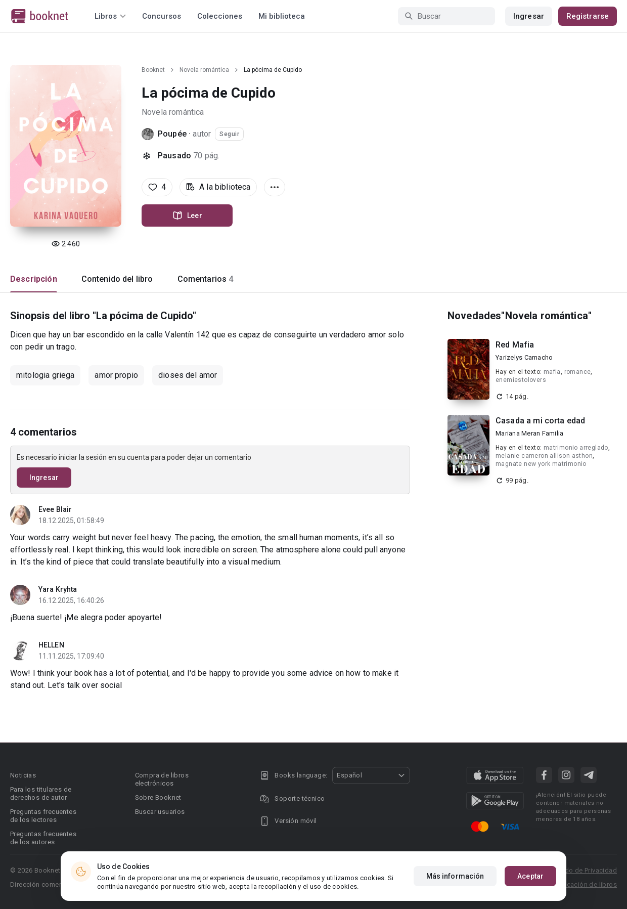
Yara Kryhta (57, 589)
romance (577, 371)
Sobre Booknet (158, 797)
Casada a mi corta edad (540, 420)
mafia (552, 371)
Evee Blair (55, 509)
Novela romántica (204, 69)
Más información (455, 876)
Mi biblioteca (281, 16)
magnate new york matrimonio (541, 463)
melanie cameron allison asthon (544, 455)
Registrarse (587, 16)
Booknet (153, 69)
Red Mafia (515, 345)
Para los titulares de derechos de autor (40, 793)
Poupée (172, 134)
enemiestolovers (521, 379)
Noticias (23, 775)
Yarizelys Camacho (524, 357)
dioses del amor (187, 375)
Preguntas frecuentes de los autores (43, 838)
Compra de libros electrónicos (162, 779)
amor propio (116, 375)
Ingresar (528, 16)
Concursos (161, 16)
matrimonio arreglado (576, 447)
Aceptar (530, 876)
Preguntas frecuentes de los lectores (43, 816)
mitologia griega (45, 375)
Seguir (229, 134)
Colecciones (219, 16)
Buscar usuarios (160, 811)
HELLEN (51, 645)
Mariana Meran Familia (529, 433)
